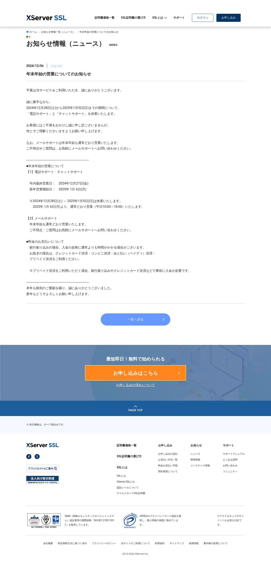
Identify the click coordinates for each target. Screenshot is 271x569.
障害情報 (195, 459)
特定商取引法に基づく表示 (72, 543)
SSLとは (121, 475)
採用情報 (194, 543)
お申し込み (228, 17)
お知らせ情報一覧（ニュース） (58, 32)
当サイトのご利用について (135, 543)
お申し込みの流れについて (135, 385)
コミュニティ (230, 471)
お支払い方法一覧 (168, 459)
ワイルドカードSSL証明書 (131, 493)
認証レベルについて (128, 487)
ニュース (56, 65)
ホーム (31, 32)
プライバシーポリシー (104, 543)
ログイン (202, 17)
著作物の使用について (215, 543)
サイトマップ (176, 543)
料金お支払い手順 (168, 465)
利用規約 (160, 543)
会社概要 (48, 543)
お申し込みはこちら (135, 373)
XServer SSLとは (126, 481)
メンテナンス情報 (200, 465)
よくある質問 (230, 459)
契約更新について (168, 471)
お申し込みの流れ (168, 453)
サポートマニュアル (234, 453)
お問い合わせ (230, 465)
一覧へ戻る (135, 319)
